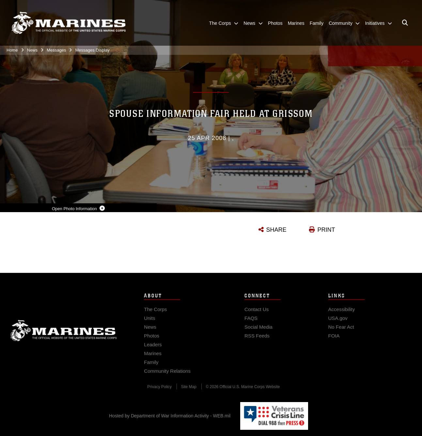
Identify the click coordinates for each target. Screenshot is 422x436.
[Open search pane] (405, 23)
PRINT (326, 229)
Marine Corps (63, 335)
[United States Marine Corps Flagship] (68, 23)
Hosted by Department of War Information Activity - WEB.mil (169, 415)
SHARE (276, 229)
